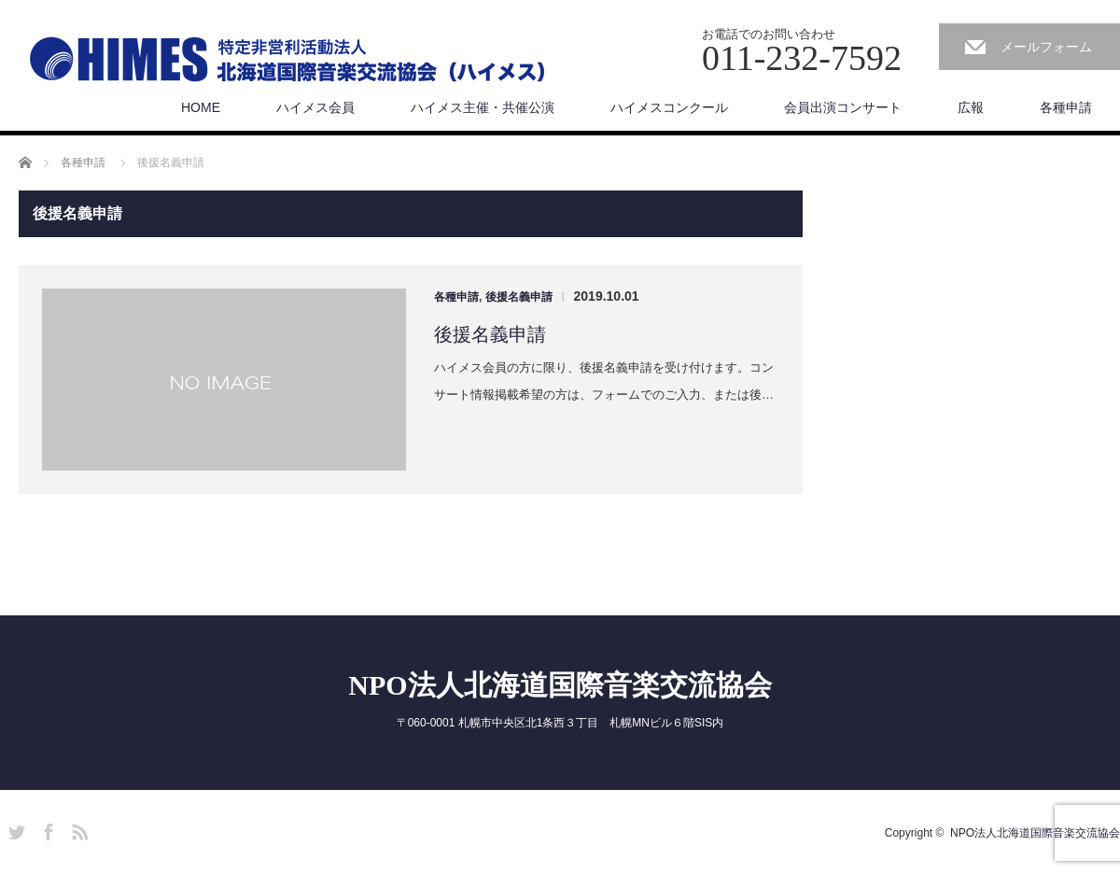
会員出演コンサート (843, 107)
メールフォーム (1046, 46)
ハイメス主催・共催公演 (482, 107)
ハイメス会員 (315, 107)
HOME (200, 107)
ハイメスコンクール (669, 107)
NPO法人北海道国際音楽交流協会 (559, 685)
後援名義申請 (519, 296)
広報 (971, 107)
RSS (77, 829)
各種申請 (1066, 107)
